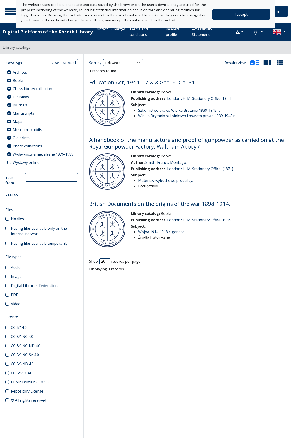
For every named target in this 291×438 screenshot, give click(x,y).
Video (15, 303)
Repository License (27, 391)
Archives (20, 72)
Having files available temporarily (39, 243)
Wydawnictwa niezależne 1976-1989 (43, 154)
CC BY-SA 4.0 (21, 372)
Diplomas (21, 96)
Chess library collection (32, 88)
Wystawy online (26, 162)
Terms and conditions (138, 32)
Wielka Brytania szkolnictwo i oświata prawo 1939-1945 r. (187, 115)
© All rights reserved (28, 400)
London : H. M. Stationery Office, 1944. (199, 98)
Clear (55, 62)
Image (16, 276)
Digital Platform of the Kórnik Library (48, 32)
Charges (118, 29)
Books (18, 80)
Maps (17, 121)
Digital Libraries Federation (34, 285)
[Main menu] (11, 11)
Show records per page (114, 261)
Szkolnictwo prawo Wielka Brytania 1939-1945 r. (179, 110)
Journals (20, 105)
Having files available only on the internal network (39, 231)
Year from (9, 180)
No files (17, 218)
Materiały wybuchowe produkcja (165, 180)
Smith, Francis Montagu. (166, 162)
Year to (11, 195)
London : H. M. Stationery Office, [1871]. (200, 168)
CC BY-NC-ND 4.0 (25, 345)
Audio (16, 267)
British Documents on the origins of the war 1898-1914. (160, 203)
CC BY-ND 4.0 (22, 363)
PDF (14, 294)
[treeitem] (41, 72)
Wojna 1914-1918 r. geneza (161, 231)
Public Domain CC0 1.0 (30, 382)
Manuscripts (23, 113)
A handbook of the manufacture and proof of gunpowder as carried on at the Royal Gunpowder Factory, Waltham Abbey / (186, 143)
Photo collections (27, 146)
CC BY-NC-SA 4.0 (25, 354)
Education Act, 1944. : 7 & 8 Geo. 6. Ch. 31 (142, 82)
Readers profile (173, 32)
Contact (101, 29)
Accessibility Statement (202, 32)
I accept (241, 14)
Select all (69, 62)
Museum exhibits (27, 129)
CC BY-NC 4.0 (22, 336)
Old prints (21, 137)
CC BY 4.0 (19, 327)
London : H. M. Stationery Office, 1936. (199, 219)
